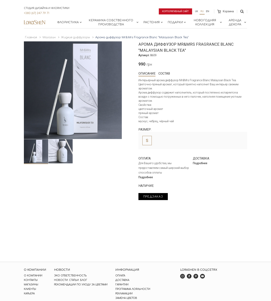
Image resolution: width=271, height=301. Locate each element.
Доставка (122, 280)
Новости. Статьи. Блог (70, 280)
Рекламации (124, 293)
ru (202, 11)
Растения (153, 22)
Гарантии (121, 284)
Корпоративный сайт (175, 11)
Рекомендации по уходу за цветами (80, 284)
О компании (33, 275)
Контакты (31, 280)
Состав (164, 73)
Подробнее (145, 177)
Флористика (69, 22)
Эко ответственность (70, 275)
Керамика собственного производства (114, 22)
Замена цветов (126, 298)
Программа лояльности (132, 289)
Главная (31, 37)
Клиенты (30, 289)
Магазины (31, 284)
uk (196, 11)
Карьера (29, 293)
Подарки (177, 22)
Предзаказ (153, 196)
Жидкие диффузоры (75, 37)
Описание (146, 73)
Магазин (49, 37)
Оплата (120, 275)
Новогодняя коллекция (208, 22)
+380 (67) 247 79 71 (36, 13)
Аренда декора (238, 22)
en (207, 11)
